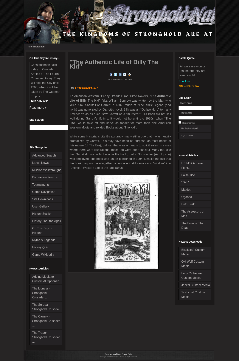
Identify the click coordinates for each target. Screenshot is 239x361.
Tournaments (41, 184)
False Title (188, 175)
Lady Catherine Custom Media (191, 275)
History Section (42, 213)
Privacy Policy (127, 354)
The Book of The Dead (192, 225)
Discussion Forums (45, 177)
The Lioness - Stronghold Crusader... (41, 293)
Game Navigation (43, 191)
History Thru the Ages (46, 221)
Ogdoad (186, 197)
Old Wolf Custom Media (192, 264)
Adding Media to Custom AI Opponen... (47, 279)
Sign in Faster (187, 136)
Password (185, 112)
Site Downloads (42, 199)
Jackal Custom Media (195, 285)
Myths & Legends (43, 240)
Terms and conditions (112, 354)
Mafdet (185, 189)
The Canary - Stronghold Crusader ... (46, 321)
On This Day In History (42, 230)
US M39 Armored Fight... (192, 165)
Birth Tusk (188, 204)
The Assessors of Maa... (192, 214)
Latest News (40, 162)
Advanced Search (44, 155)
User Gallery (40, 206)
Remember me (188, 123)
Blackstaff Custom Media (193, 252)
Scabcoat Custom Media (193, 294)
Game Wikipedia (43, 254)
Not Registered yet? (189, 128)
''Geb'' (185, 182)
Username (185, 103)
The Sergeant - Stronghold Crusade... (46, 307)
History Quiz (40, 247)
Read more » (38, 107)
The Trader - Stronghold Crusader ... (46, 337)
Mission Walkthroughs (46, 170)
